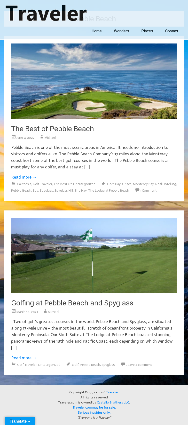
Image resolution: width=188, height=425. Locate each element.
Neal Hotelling (165, 184)
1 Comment (148, 190)
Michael (50, 138)
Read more (24, 177)
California (24, 184)
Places (147, 31)
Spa (35, 190)
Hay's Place (123, 184)
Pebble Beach (21, 190)
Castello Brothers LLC (113, 402)
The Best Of (63, 184)
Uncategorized (84, 184)
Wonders (121, 31)
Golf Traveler (42, 184)
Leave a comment (139, 365)
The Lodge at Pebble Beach (108, 190)
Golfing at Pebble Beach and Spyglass (72, 303)
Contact (171, 31)
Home (97, 31)
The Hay (80, 190)
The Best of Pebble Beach (52, 128)
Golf (110, 184)
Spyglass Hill (64, 190)
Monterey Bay (143, 184)
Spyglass (46, 190)
